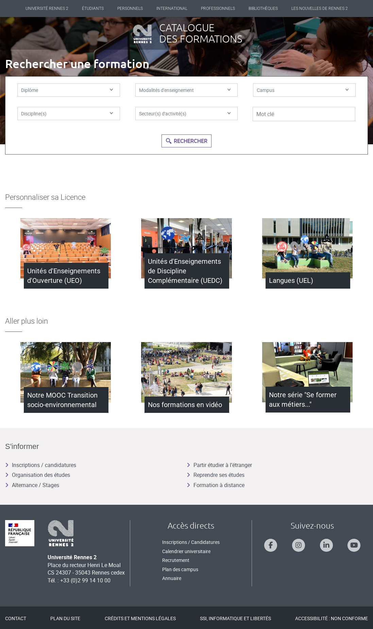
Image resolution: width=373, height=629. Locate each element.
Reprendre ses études (215, 475)
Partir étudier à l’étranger (219, 465)
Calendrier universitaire (186, 551)
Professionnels (218, 8)
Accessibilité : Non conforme (331, 618)
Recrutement (175, 560)
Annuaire (171, 578)
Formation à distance (215, 485)
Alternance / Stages (32, 485)
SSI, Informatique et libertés (235, 618)
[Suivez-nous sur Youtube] (353, 545)
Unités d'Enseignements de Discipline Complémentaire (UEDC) (185, 271)
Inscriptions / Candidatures (191, 542)
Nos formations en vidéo (185, 405)
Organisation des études (37, 475)
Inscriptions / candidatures (40, 465)
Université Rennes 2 (47, 8)
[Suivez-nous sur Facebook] (270, 545)
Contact (15, 618)
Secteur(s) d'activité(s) (185, 115)
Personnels (130, 8)
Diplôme (67, 90)
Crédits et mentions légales (140, 618)
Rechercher (186, 141)
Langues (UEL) (291, 280)
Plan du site (65, 618)
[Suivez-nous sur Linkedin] (326, 545)
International (171, 8)
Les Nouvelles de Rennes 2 (319, 8)
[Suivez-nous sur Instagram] (298, 545)
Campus (303, 90)
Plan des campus (180, 569)
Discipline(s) (67, 115)
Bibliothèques (263, 8)
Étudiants (93, 8)
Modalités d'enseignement (185, 90)
